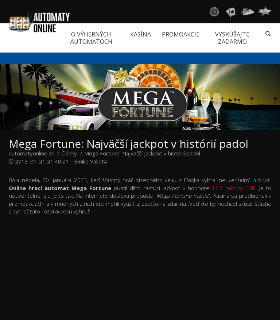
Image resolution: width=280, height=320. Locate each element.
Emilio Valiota (90, 161)
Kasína (140, 34)
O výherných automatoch (91, 38)
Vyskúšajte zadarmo (232, 38)
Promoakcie (180, 34)
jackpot (261, 180)
